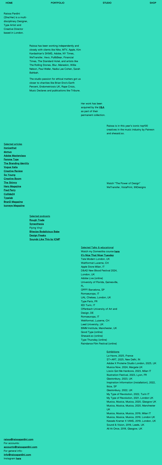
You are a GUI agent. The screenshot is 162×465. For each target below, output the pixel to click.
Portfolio (57, 3)
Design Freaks (37, 235)
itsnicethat (10, 148)
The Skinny (10, 183)
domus (8, 152)
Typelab (8, 198)
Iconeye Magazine (14, 206)
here (117, 251)
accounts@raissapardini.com (20, 447)
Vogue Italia (11, 167)
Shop (153, 3)
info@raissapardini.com (17, 455)
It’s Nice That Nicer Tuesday (97, 255)
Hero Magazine (12, 186)
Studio (107, 3)
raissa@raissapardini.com (18, 439)
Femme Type (11, 159)
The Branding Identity (16, 163)
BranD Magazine (13, 202)
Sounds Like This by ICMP (44, 239)
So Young (9, 175)
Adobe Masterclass (15, 156)
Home (9, 3)
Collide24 (9, 194)
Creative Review (13, 171)
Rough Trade (36, 220)
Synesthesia (36, 224)
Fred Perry (10, 190)
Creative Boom (12, 179)
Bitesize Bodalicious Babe (44, 232)
